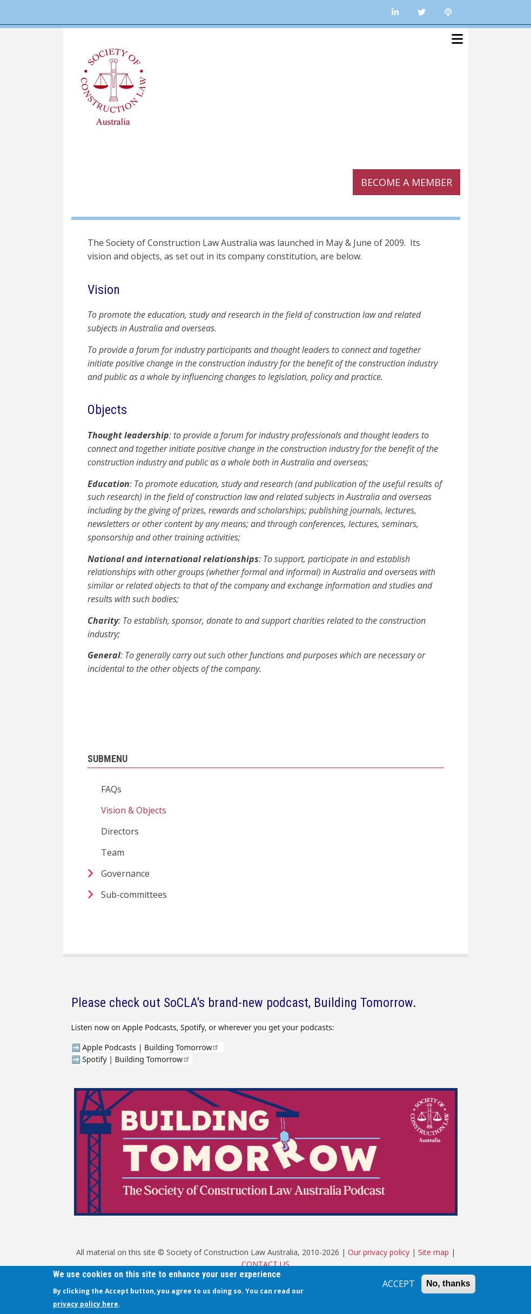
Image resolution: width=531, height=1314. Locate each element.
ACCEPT (398, 1284)
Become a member (406, 182)
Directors (120, 831)
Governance (125, 873)
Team (112, 852)
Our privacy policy (378, 1252)
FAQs (111, 789)
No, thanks (448, 1283)
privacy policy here (85, 1304)
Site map (433, 1252)
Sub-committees (134, 895)
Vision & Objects (133, 810)
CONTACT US (265, 1264)
